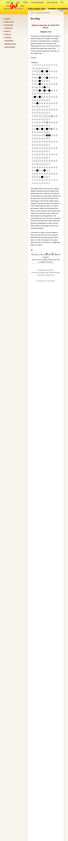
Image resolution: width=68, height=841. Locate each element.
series (45, 260)
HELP (22, 6)
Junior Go (8, 34)
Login (8, 6)
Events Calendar (52, 2)
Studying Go (9, 28)
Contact (15, 6)
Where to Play (9, 22)
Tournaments (9, 25)
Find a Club (9, 2)
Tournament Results (37, 2)
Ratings (25, 2)
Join (62, 2)
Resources (8, 37)
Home (32, 12)
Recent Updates (10, 47)
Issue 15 (46, 257)
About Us (8, 31)
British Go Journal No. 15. (41, 25)
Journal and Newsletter (42, 12)
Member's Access (10, 44)
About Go (8, 19)
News (18, 2)
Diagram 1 (34, 62)
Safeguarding (9, 40)
